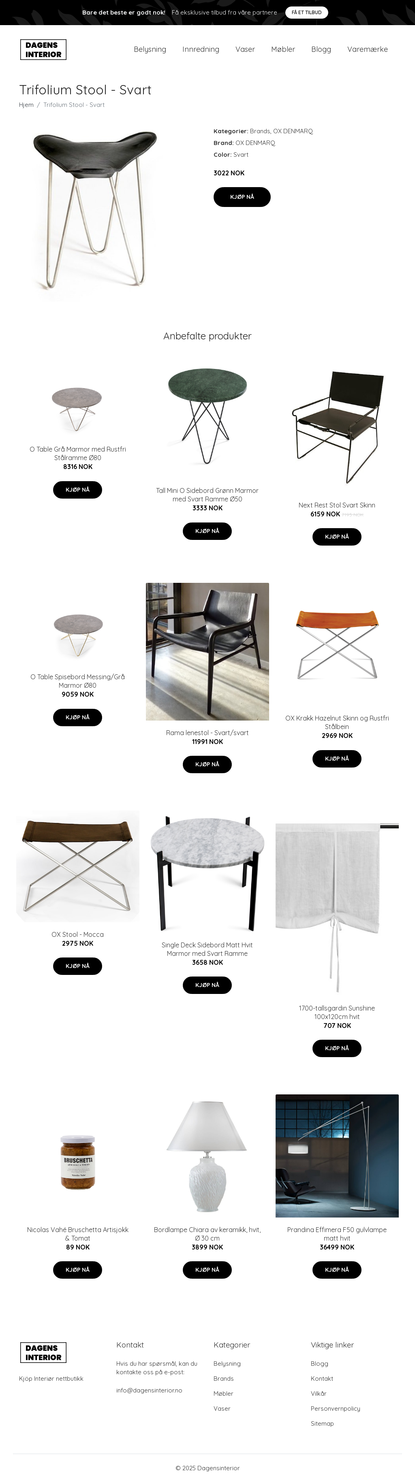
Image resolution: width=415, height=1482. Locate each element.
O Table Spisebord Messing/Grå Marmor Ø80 (77, 681)
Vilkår (319, 1393)
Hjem (26, 105)
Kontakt (322, 1378)
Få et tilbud (307, 12)
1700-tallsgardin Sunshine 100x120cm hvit (337, 1012)
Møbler (283, 49)
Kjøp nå (242, 196)
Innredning (200, 49)
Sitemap (322, 1423)
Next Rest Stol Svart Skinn (337, 505)
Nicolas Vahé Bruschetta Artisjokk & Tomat (77, 1234)
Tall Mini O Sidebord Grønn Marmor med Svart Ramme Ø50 (207, 494)
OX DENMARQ (293, 131)
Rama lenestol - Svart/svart (207, 733)
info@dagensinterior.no (149, 1390)
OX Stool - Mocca (77, 934)
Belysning (150, 49)
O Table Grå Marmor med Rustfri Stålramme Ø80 (78, 453)
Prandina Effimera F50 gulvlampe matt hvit (337, 1234)
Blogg (321, 49)
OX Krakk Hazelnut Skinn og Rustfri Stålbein (337, 722)
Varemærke (367, 49)
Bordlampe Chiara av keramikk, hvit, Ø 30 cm (207, 1234)
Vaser (245, 49)
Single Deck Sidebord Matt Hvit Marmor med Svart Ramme (207, 949)
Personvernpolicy (335, 1408)
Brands (260, 131)
